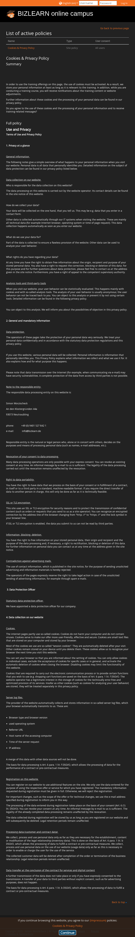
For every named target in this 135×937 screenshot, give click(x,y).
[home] (10, 13)
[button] (68, 3)
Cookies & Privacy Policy (21, 48)
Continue (67, 932)
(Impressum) (98, 920)
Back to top (120, 902)
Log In (124, 3)
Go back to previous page (114, 28)
